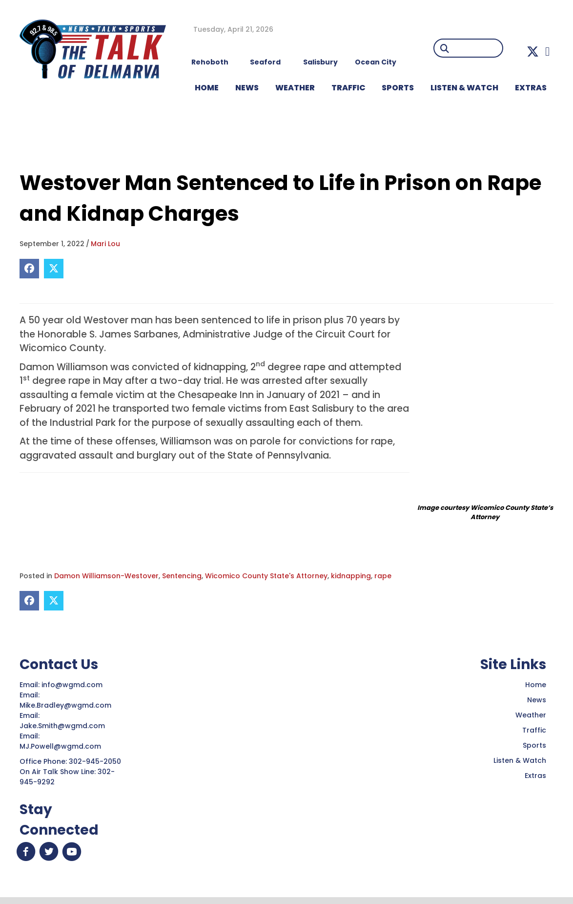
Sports (398, 87)
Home (535, 685)
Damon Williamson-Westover (106, 576)
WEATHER (295, 87)
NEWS (247, 87)
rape (382, 576)
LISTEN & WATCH (464, 87)
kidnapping (351, 576)
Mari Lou (105, 244)
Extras (535, 775)
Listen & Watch (519, 760)
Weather (530, 715)
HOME (207, 87)
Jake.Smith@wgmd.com (63, 726)
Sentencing (182, 576)
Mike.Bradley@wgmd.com (65, 705)
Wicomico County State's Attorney (266, 576)
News (536, 700)
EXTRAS (531, 87)
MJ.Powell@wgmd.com (62, 746)
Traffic (534, 730)
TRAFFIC (348, 87)
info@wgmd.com (72, 685)
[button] (533, 51)
